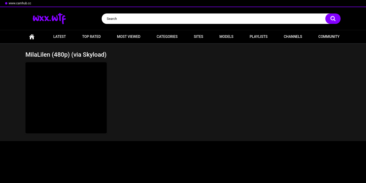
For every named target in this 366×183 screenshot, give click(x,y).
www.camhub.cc (20, 3)
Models (226, 37)
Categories (167, 37)
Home (31, 36)
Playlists (259, 37)
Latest (59, 37)
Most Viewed (128, 37)
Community (329, 37)
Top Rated (91, 37)
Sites (198, 37)
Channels (293, 37)
